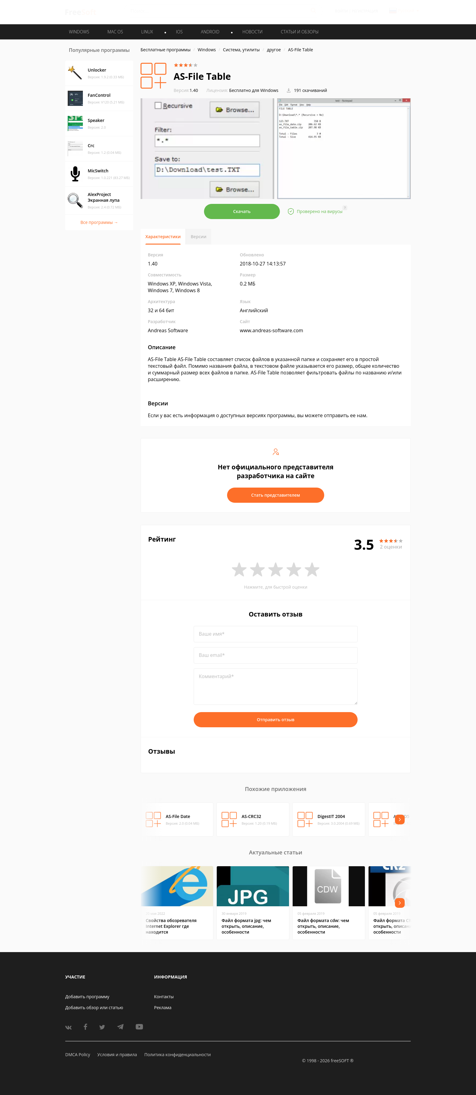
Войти (341, 11)
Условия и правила (117, 1054)
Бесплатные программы (166, 49)
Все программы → (99, 222)
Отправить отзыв (275, 719)
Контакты (164, 996)
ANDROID (210, 32)
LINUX (147, 32)
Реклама (163, 1007)
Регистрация (365, 11)
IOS (179, 32)
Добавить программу (87, 996)
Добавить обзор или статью (94, 1007)
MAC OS (115, 32)
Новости (253, 32)
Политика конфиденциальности (177, 1054)
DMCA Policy (77, 1054)
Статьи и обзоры (300, 32)
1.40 (186, 90)
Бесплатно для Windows (253, 90)
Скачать (242, 211)
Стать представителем (275, 495)
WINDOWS (79, 32)
